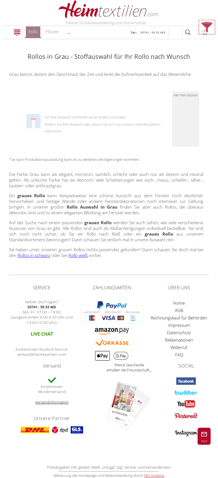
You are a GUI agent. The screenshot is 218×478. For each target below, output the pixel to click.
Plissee (52, 31)
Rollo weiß (78, 255)
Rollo (33, 33)
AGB (179, 310)
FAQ (179, 355)
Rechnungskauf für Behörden (179, 318)
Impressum (179, 325)
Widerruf (179, 347)
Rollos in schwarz (34, 255)
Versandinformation (52, 402)
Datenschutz (179, 332)
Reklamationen (179, 340)
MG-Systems (154, 475)
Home (179, 303)
